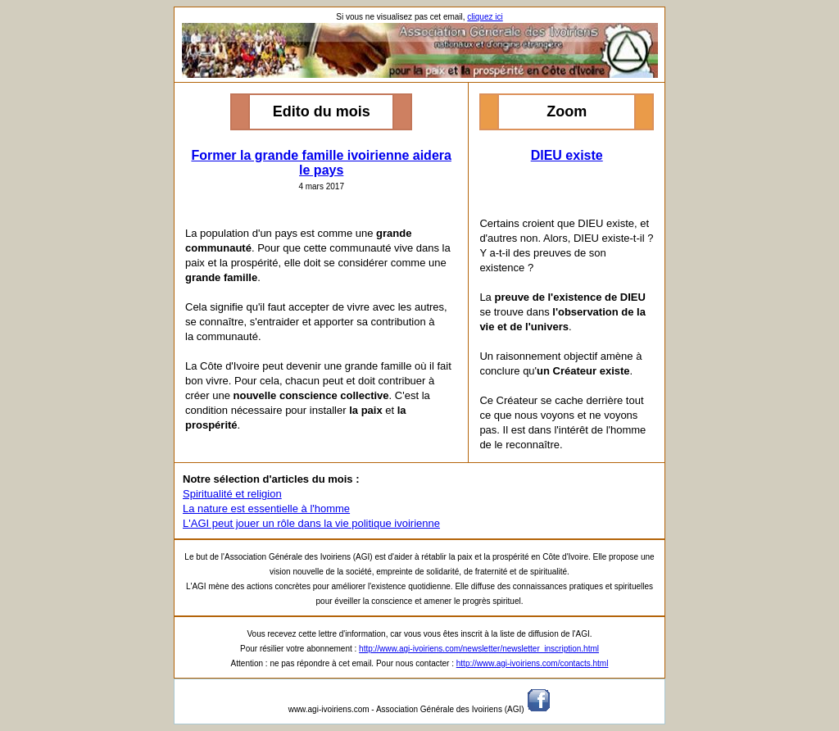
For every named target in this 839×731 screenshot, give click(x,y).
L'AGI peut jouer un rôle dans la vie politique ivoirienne (311, 523)
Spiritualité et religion (232, 494)
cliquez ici (484, 16)
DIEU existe (567, 155)
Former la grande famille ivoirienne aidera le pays (321, 162)
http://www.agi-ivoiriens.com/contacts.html (532, 663)
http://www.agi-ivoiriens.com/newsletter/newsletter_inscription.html (479, 648)
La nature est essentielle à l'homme (266, 508)
